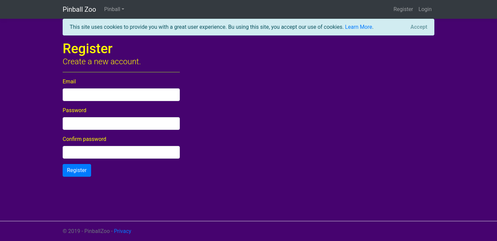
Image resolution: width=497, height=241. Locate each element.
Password (74, 110)
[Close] (419, 27)
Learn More (358, 27)
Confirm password (84, 139)
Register (403, 9)
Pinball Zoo (79, 9)
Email (69, 81)
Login (425, 9)
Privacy (122, 231)
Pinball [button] (112, 9)
